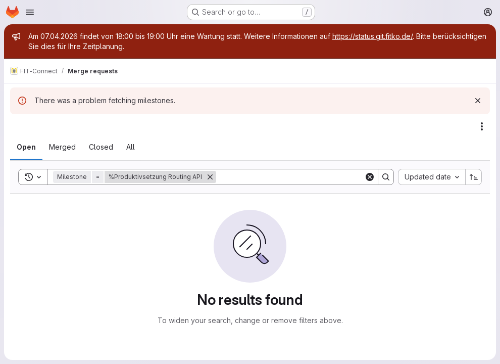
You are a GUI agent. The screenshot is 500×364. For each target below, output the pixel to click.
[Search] (290, 177)
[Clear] (370, 177)
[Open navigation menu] (30, 12)
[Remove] (210, 177)
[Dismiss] (478, 101)
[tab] (26, 147)
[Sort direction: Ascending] (474, 177)
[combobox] (431, 177)
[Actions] (482, 126)
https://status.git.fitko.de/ (372, 36)
